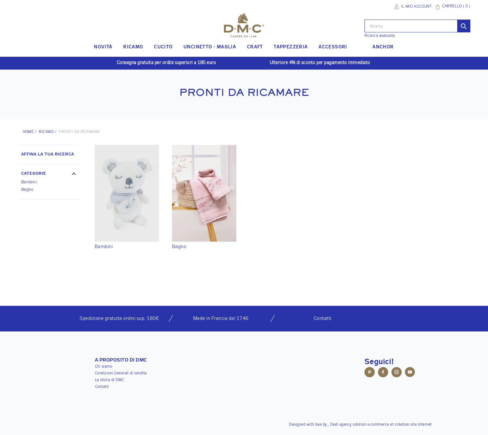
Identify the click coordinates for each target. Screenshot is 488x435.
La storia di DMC (109, 380)
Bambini (29, 182)
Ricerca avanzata (379, 36)
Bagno (27, 190)
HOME (28, 132)
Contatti (102, 387)
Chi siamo (103, 367)
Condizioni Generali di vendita (121, 373)
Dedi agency (341, 425)
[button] (49, 174)
